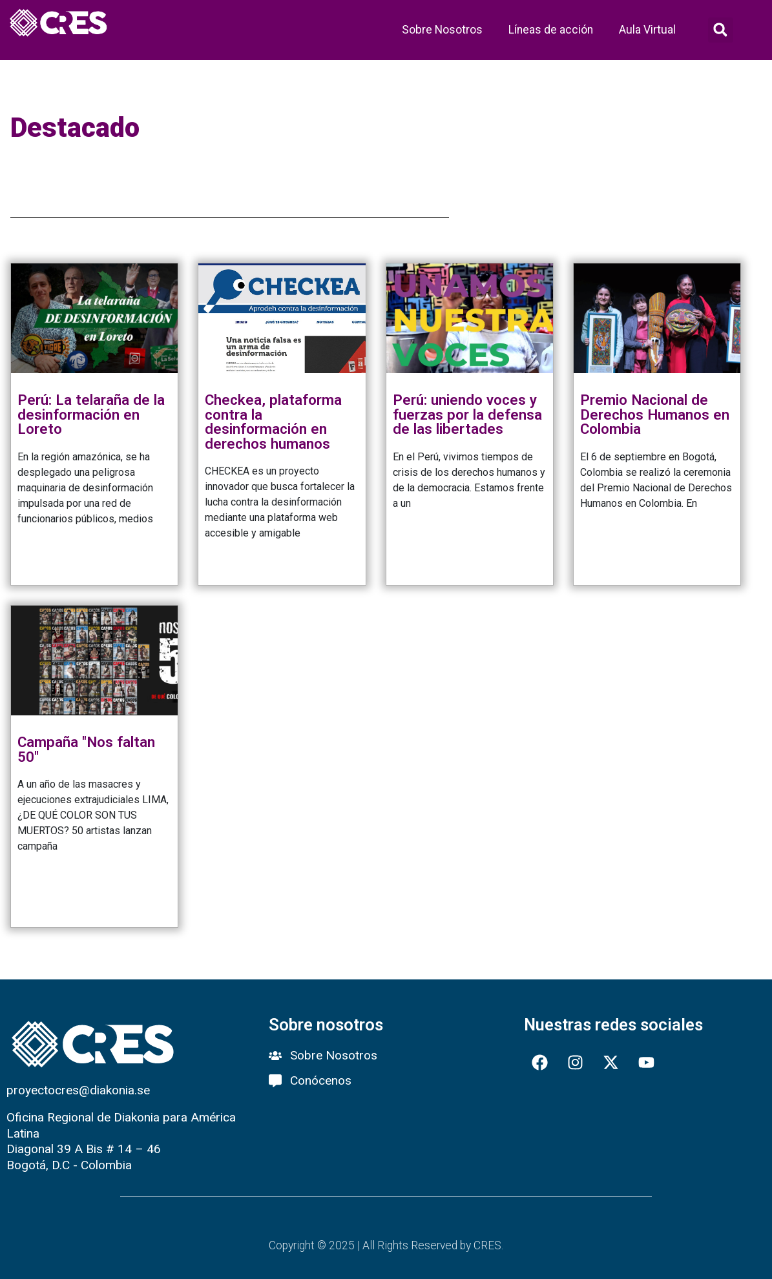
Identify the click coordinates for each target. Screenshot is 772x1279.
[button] (720, 30)
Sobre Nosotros (442, 29)
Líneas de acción (550, 29)
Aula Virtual (647, 29)
